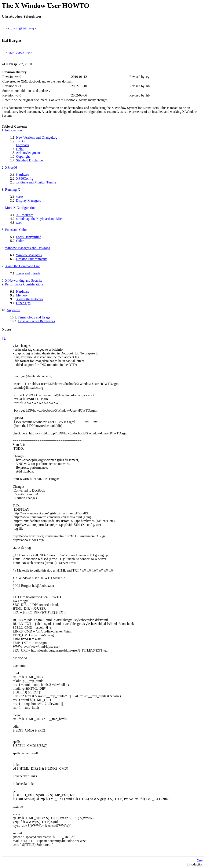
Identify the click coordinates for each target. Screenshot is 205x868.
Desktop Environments (31, 259)
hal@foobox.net (19, 52)
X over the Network (29, 299)
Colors (20, 240)
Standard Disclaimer (30, 160)
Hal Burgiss (12, 40)
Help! (20, 149)
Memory (22, 295)
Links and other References (36, 321)
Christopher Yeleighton (21, 16)
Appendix (13, 310)
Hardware (22, 174)
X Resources (24, 215)
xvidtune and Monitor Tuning (36, 182)
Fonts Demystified (28, 237)
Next (200, 860)
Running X (12, 189)
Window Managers (29, 255)
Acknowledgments (28, 152)
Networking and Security (23, 280)
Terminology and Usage (34, 317)
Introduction (13, 130)
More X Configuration (20, 207)
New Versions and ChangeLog (36, 137)
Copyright (23, 156)
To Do (20, 141)
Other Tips (23, 303)
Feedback (22, 145)
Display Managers (28, 200)
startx (20, 196)
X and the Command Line (22, 266)
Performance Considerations (24, 284)
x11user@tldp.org (21, 28)
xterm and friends (28, 273)
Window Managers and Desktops (27, 248)
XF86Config (24, 178)
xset (19, 222)
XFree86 (11, 167)
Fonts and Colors (16, 229)
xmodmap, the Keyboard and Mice (39, 218)
